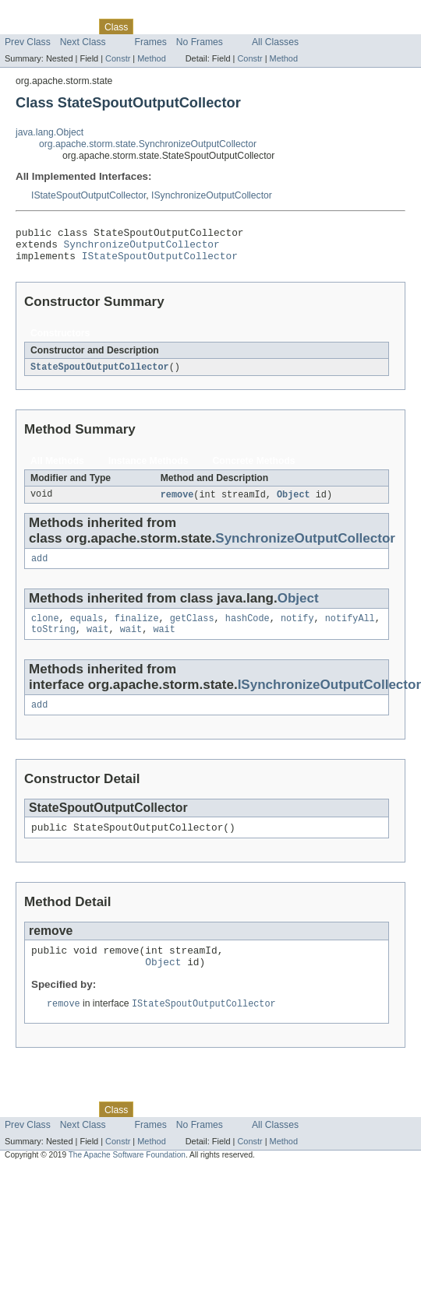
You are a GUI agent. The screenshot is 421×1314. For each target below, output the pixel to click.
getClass (192, 630)
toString (53, 642)
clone (45, 630)
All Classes (275, 42)
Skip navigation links (43, 13)
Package (72, 26)
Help (297, 26)
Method (151, 58)
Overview (24, 26)
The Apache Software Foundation (127, 1177)
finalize (137, 630)
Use (150, 26)
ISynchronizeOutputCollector (211, 195)
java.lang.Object (49, 132)
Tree (178, 26)
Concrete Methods (254, 468)
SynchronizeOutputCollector (142, 248)
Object (293, 503)
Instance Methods (148, 468)
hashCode (247, 630)
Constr (117, 58)
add (39, 568)
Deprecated (221, 26)
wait (97, 642)
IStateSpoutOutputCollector (88, 195)
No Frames (199, 42)
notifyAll (350, 630)
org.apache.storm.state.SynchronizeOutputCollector (147, 144)
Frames (151, 42)
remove (177, 503)
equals (87, 630)
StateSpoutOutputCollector (99, 374)
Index (266, 26)
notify (297, 630)
